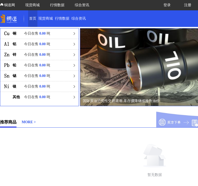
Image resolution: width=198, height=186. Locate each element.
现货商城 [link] (45, 18)
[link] (10, 18)
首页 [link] (32, 18)
